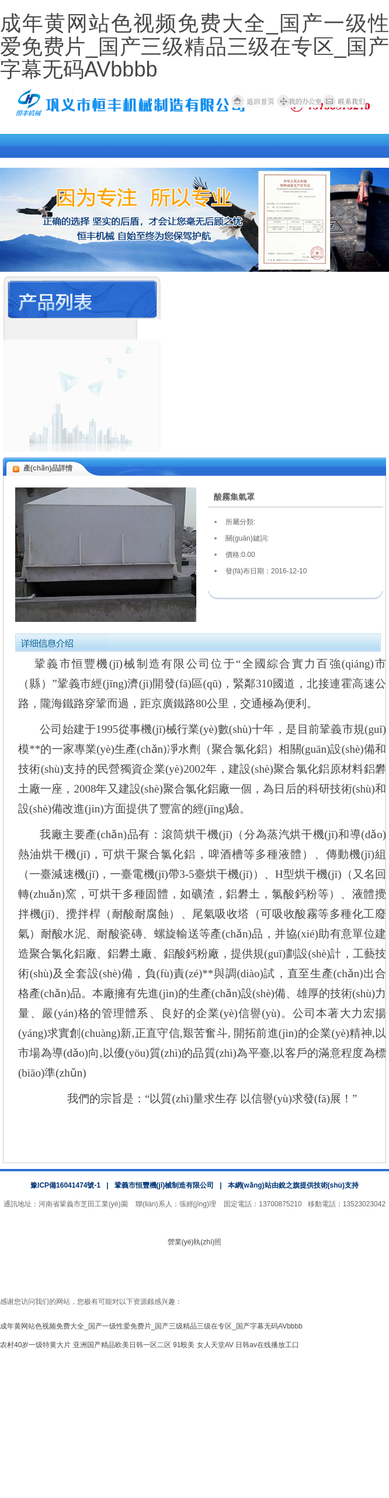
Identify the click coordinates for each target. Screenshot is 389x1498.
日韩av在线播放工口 (267, 1345)
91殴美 (183, 1345)
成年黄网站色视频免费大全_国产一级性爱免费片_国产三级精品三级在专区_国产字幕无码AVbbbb (194, 46)
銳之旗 (289, 1185)
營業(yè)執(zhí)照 (195, 1242)
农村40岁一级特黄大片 (35, 1345)
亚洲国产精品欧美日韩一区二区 (122, 1345)
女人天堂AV (215, 1345)
